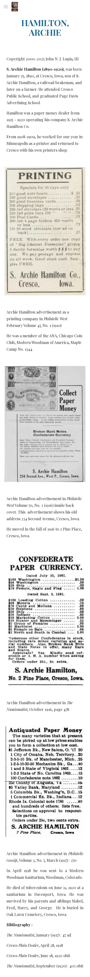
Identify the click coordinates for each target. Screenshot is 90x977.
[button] (6, 6)
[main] (45, 27)
